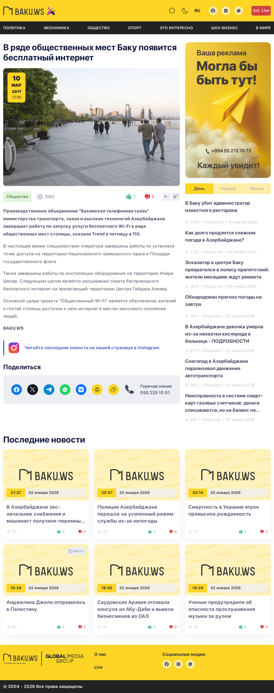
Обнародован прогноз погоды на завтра (223, 300)
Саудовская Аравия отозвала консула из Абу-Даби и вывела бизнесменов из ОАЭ (135, 609)
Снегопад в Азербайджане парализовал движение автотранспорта (216, 368)
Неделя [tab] (228, 188)
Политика (14, 28)
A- (166, 196)
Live (261, 10)
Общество (98, 28)
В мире (263, 28)
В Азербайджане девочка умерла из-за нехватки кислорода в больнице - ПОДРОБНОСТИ (224, 334)
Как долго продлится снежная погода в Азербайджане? (220, 236)
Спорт (134, 28)
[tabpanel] (228, 310)
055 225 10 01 (155, 392)
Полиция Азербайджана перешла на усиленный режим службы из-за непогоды (135, 514)
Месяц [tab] (257, 188)
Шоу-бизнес (224, 28)
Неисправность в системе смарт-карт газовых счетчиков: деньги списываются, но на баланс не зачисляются (224, 403)
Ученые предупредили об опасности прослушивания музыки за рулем (221, 609)
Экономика (56, 28)
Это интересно (176, 28)
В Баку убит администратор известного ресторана (217, 206)
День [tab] (199, 188)
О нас (100, 654)
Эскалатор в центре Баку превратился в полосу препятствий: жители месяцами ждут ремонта (227, 270)
